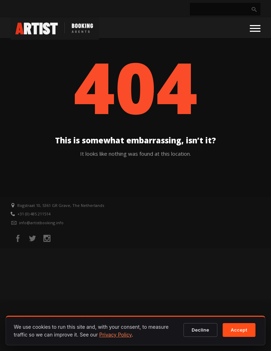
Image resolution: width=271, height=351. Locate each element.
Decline (200, 330)
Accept (239, 330)
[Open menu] (255, 27)
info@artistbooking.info (41, 222)
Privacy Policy (115, 335)
